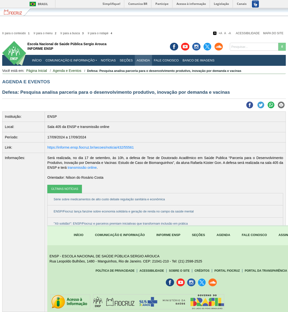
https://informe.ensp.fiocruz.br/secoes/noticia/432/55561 (90, 147)
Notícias (108, 60)
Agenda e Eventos (67, 71)
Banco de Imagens (198, 60)
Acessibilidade (248, 33)
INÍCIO (37, 60)
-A (229, 33)
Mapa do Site (273, 33)
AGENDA (223, 235)
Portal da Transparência (266, 270)
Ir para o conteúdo (16, 33)
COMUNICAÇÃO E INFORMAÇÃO (120, 235)
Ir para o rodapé (100, 33)
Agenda (143, 60)
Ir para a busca (72, 33)
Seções (126, 60)
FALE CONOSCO (254, 235)
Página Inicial (36, 71)
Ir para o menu (45, 33)
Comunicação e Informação (70, 60)
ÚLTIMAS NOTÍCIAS (64, 189)
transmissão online (82, 167)
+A (220, 33)
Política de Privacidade (115, 270)
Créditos (201, 270)
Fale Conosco (166, 60)
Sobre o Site (179, 270)
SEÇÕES (198, 235)
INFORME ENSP (168, 235)
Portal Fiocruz (227, 270)
